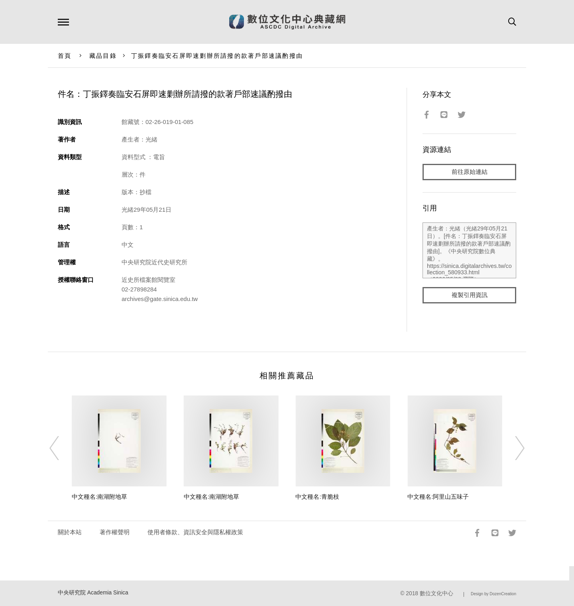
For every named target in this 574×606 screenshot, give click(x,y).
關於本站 (70, 532)
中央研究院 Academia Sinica (93, 593)
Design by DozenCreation (493, 594)
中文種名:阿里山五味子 (438, 496)
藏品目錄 (103, 55)
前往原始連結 (470, 172)
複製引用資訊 (470, 295)
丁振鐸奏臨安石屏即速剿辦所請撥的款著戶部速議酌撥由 (217, 55)
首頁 (65, 55)
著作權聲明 (115, 532)
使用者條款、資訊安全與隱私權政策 (195, 532)
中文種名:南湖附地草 (99, 496)
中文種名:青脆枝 (317, 496)
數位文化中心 (436, 593)
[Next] (513, 448)
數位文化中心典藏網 (287, 22)
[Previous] (61, 448)
